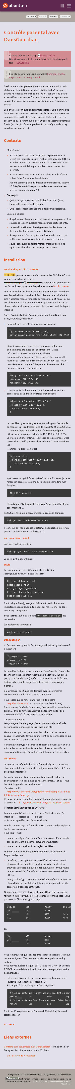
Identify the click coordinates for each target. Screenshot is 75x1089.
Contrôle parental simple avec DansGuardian (27, 1046)
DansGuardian (47, 55)
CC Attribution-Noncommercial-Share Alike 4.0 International (52, 1082)
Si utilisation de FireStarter (21, 1055)
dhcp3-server (34, 282)
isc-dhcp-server (61, 286)
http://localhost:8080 (18, 703)
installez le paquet (13, 282)
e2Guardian (22, 62)
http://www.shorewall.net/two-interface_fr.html (44, 802)
